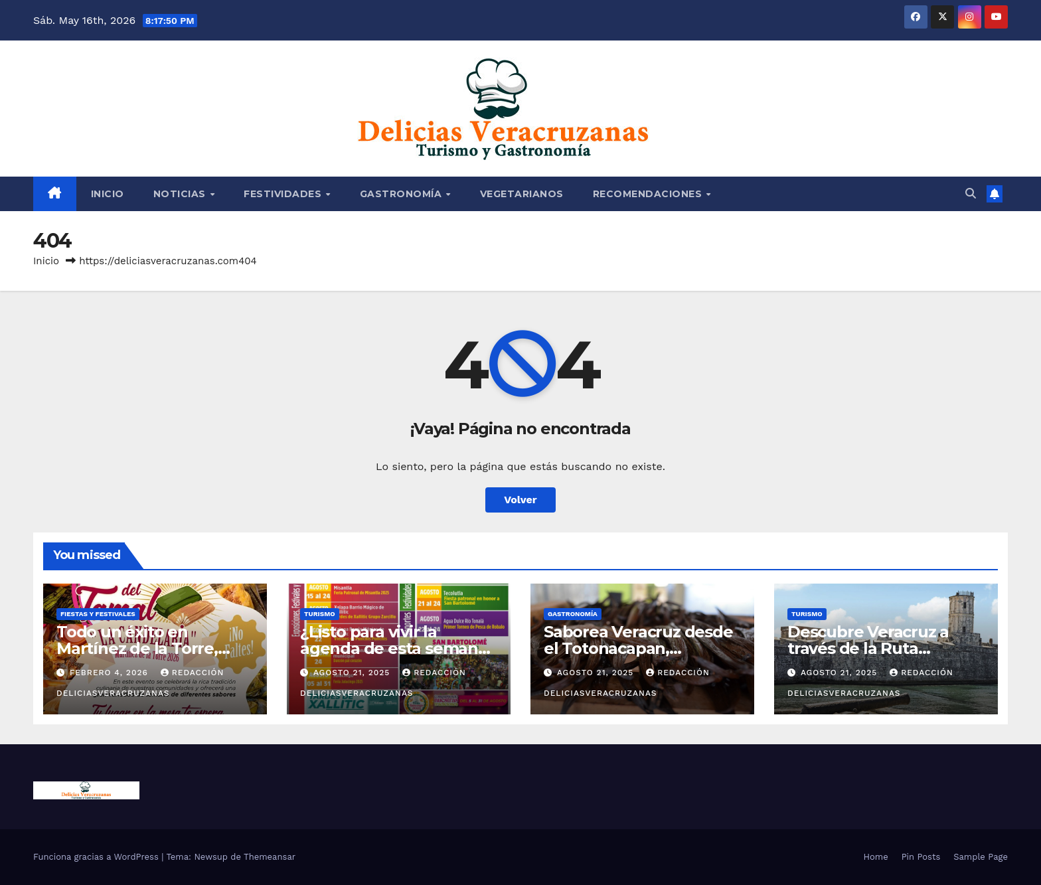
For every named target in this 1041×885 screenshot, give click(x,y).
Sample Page (980, 857)
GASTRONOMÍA (402, 194)
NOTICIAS (181, 194)
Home (876, 857)
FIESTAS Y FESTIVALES (97, 613)
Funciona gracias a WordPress (97, 857)
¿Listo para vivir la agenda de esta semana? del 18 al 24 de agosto (397, 648)
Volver (520, 499)
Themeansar (269, 857)
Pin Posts (921, 857)
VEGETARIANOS (522, 194)
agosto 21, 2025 (353, 672)
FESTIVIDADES (284, 194)
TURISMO (319, 613)
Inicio (107, 194)
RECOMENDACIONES (649, 194)
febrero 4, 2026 (110, 672)
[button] (970, 193)
